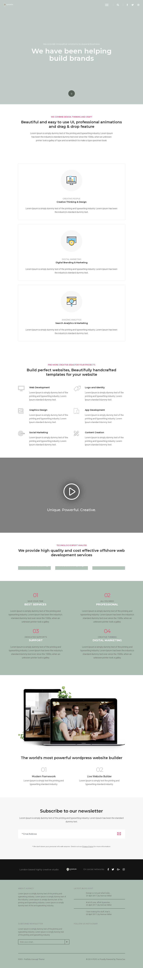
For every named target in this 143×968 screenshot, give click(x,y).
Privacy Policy (87, 847)
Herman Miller (106, 896)
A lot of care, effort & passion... (98, 902)
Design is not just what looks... (98, 893)
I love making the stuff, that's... (98, 912)
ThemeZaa (120, 959)
